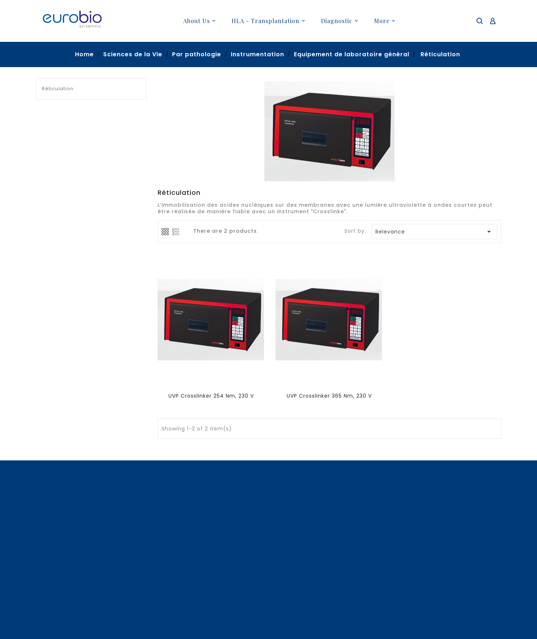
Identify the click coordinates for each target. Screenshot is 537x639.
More (381, 21)
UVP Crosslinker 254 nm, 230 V (211, 396)
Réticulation (58, 88)
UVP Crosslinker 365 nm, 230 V (329, 396)
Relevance (434, 231)
